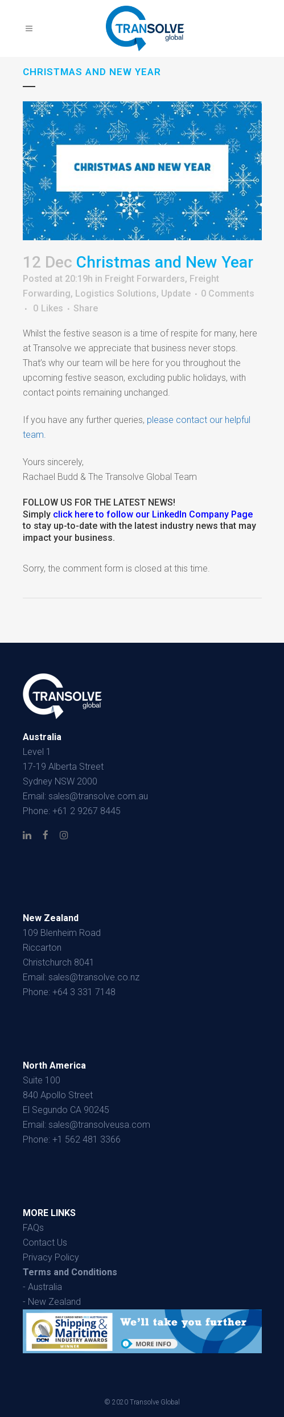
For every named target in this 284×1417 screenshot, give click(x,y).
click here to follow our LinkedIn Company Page (153, 514)
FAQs (33, 1227)
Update (176, 293)
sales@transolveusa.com (99, 1124)
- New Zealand (52, 1301)
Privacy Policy (51, 1257)
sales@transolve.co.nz (93, 977)
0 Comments (227, 293)
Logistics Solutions (116, 293)
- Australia (42, 1287)
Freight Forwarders (145, 278)
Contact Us (45, 1242)
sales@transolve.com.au (98, 796)
